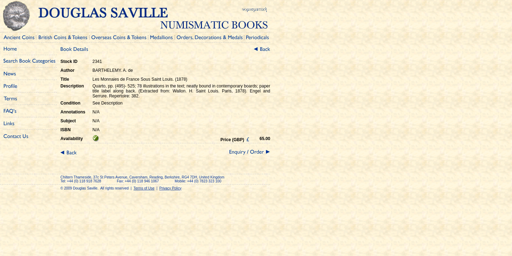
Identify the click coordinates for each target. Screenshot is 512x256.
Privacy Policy (170, 188)
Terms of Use (143, 188)
